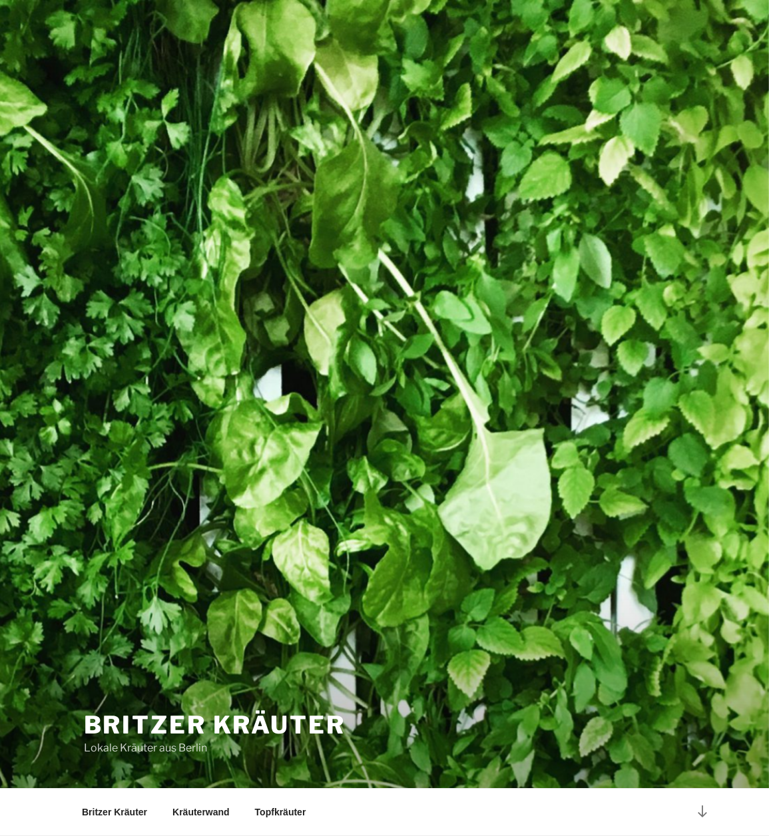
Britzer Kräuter (215, 724)
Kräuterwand (201, 812)
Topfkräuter (280, 812)
